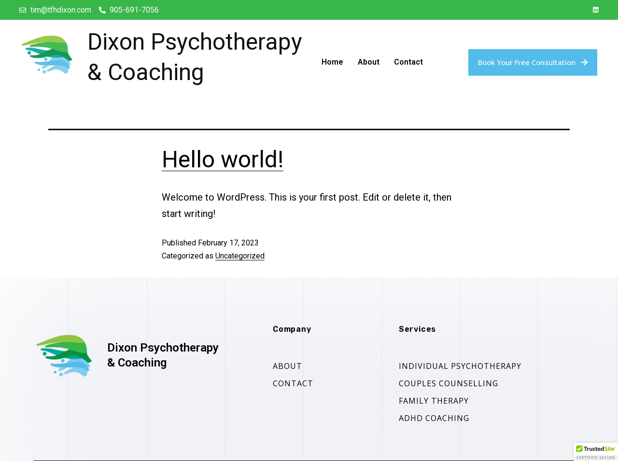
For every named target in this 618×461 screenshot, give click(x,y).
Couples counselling (448, 383)
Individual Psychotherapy (460, 366)
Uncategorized (240, 255)
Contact (408, 62)
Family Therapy (434, 400)
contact (293, 383)
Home (332, 62)
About (368, 62)
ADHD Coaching (434, 418)
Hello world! (222, 159)
